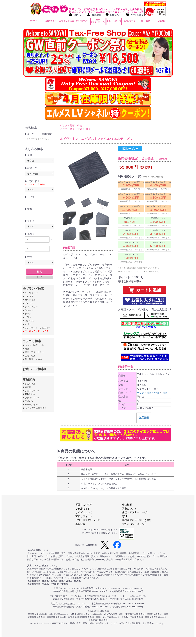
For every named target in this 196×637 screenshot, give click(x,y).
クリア (39, 277)
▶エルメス (28, 296)
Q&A (124, 516)
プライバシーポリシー (134, 524)
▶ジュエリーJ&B (31, 390)
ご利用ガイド (50, 21)
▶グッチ (27, 313)
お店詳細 (144, 417)
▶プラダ (27, 317)
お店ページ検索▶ (35, 369)
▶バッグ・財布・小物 (33, 345)
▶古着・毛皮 (29, 355)
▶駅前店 (27, 387)
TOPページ (34, 21)
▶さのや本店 (29, 383)
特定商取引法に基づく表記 (136, 520)
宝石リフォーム (83, 516)
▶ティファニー (30, 306)
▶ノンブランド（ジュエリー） (38, 327)
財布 (88, 129)
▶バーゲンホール (31, 404)
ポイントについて (114, 21)
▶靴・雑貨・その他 (32, 359)
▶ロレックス (29, 320)
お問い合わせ (129, 21)
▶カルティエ (29, 300)
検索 (39, 271)
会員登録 (80, 524)
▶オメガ (27, 324)
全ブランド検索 (66, 21)
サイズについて (82, 21)
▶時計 (26, 348)
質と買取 (145, 21)
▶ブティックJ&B (31, 397)
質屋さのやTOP (84, 504)
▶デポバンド (29, 401)
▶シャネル (28, 310)
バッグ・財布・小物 (71, 125)
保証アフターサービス (98, 21)
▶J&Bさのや (29, 394)
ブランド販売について (87, 520)
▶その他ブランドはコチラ (35, 331)
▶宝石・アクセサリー (33, 352)
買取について (129, 508)
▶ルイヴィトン (30, 293)
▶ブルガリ (28, 303)
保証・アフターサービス (135, 512)
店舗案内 (161, 21)
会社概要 (127, 504)
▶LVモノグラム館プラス (34, 408)
